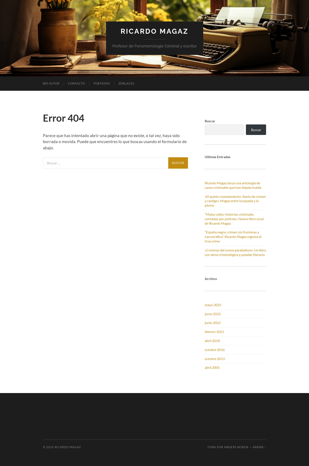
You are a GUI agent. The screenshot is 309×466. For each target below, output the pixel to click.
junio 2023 (213, 314)
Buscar (256, 130)
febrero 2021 (214, 332)
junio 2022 (213, 323)
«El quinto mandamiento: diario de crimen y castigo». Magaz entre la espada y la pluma (235, 200)
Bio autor (51, 83)
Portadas (102, 83)
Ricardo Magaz (154, 31)
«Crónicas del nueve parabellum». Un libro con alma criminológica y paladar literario (235, 252)
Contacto (76, 83)
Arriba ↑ (259, 447)
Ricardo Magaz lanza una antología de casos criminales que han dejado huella (233, 185)
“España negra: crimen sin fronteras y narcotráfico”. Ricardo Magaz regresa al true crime (233, 236)
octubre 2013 (215, 359)
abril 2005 (212, 367)
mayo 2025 (213, 305)
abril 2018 (212, 341)
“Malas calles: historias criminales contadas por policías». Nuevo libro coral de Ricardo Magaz (234, 218)
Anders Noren (236, 447)
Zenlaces (126, 83)
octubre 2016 (215, 350)
